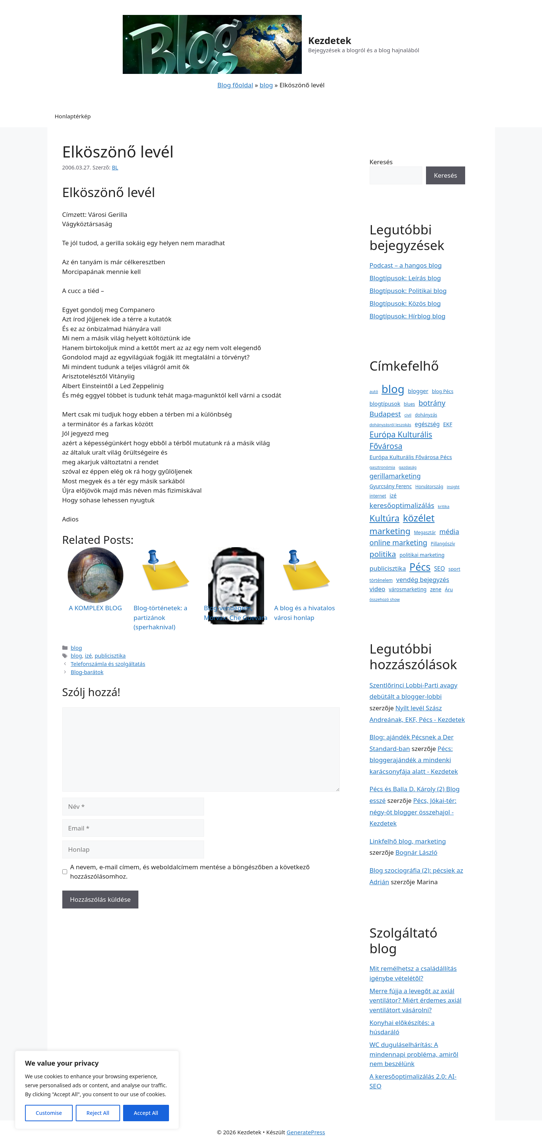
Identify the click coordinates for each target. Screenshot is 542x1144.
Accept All (146, 1112)
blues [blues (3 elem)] (409, 404)
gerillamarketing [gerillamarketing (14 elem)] (395, 475)
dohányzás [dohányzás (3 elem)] (426, 415)
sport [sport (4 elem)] (454, 568)
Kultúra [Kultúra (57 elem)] (385, 518)
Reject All (98, 1112)
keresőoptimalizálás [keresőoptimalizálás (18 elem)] (402, 505)
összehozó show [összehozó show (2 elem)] (385, 599)
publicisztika (110, 655)
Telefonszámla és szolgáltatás (108, 663)
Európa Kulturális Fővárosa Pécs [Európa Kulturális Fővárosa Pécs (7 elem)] (411, 457)
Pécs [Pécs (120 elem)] (420, 567)
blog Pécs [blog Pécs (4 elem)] (443, 391)
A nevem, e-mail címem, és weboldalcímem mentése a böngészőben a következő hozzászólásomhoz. (190, 872)
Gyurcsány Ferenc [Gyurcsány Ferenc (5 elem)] (391, 486)
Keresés (381, 162)
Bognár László (416, 852)
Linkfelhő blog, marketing (408, 841)
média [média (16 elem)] (449, 531)
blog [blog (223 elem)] (393, 388)
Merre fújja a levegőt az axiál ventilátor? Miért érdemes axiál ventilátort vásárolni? (416, 1000)
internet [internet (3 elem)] (378, 496)
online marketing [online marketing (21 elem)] (398, 542)
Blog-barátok (87, 672)
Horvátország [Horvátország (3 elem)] (429, 486)
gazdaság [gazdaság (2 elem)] (408, 467)
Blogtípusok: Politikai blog (408, 290)
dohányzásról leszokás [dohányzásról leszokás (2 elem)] (390, 424)
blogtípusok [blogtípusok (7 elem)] (385, 403)
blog (266, 85)
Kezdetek (329, 40)
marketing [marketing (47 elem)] (390, 531)
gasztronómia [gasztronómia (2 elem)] (382, 467)
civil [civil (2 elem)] (407, 415)
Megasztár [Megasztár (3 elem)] (425, 532)
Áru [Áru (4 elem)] (449, 589)
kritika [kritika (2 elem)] (443, 506)
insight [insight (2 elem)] (453, 486)
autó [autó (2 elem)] (374, 391)
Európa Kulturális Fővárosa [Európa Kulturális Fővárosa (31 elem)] (401, 440)
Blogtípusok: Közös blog (405, 303)
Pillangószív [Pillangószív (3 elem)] (443, 543)
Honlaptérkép (73, 116)
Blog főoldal (235, 85)
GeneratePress (305, 1132)
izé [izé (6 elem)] (393, 495)
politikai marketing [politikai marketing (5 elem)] (422, 554)
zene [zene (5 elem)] (435, 589)
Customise (49, 1112)
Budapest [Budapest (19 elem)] (385, 414)
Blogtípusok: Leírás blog (405, 278)
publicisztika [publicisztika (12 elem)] (388, 568)
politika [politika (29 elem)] (383, 554)
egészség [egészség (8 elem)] (427, 424)
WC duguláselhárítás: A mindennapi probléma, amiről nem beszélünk (414, 1054)
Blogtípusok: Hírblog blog (408, 316)
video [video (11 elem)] (377, 589)
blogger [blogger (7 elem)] (418, 391)
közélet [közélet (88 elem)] (419, 517)
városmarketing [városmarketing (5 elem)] (407, 589)
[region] (97, 1090)
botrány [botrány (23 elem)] (432, 403)
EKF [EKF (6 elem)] (447, 424)
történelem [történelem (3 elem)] (381, 580)
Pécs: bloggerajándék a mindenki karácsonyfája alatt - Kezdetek (414, 760)
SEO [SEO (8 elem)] (439, 568)
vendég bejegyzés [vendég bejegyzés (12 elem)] (422, 579)
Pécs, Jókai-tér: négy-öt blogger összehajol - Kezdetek (413, 811)
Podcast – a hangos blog (406, 265)
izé (88, 655)
